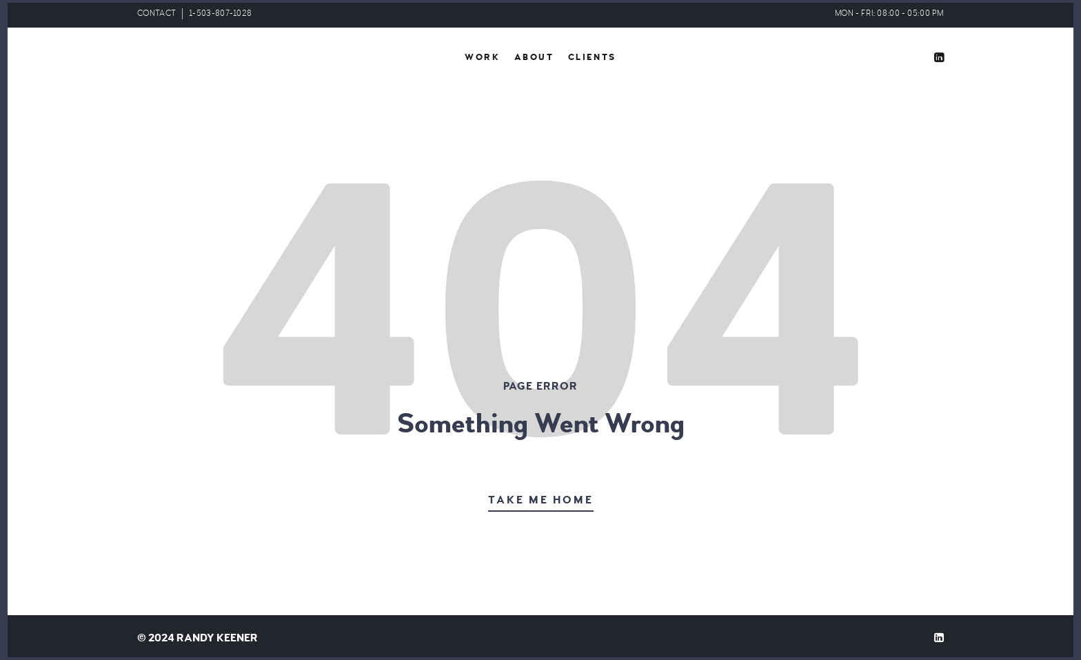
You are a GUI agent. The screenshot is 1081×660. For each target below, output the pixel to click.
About (534, 57)
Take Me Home (541, 500)
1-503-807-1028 (220, 13)
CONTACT (156, 13)
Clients (592, 57)
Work (482, 57)
